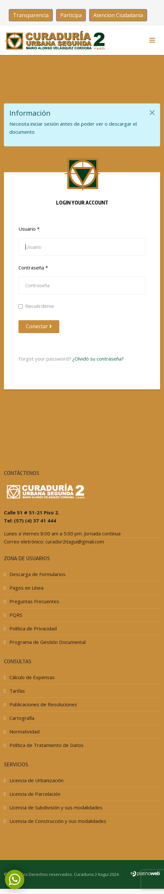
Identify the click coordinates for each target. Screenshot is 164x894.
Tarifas (16, 691)
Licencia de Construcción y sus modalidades (57, 821)
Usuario (29, 229)
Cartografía (21, 718)
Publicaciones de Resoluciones (42, 704)
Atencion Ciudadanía (118, 15)
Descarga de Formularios (36, 574)
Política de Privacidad (32, 628)
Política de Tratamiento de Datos (46, 745)
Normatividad (24, 731)
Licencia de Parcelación (34, 794)
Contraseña (33, 267)
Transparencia (31, 15)
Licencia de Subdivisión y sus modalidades (55, 807)
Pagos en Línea (25, 587)
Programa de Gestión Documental (47, 642)
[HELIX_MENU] (152, 40)
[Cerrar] (152, 112)
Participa (71, 15)
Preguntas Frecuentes (33, 601)
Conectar (39, 326)
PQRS (15, 615)
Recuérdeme (36, 306)
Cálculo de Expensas (31, 677)
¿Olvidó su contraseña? (98, 358)
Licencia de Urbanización (36, 780)
